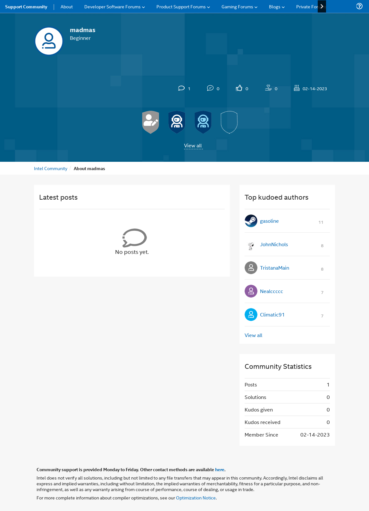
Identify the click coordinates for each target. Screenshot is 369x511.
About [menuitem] (67, 6)
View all (193, 145)
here (219, 469)
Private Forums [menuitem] (311, 6)
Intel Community (50, 168)
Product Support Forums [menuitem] (181, 6)
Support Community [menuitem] (26, 6)
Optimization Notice (196, 497)
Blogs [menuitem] (275, 6)
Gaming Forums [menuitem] (237, 6)
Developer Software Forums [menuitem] (112, 6)
